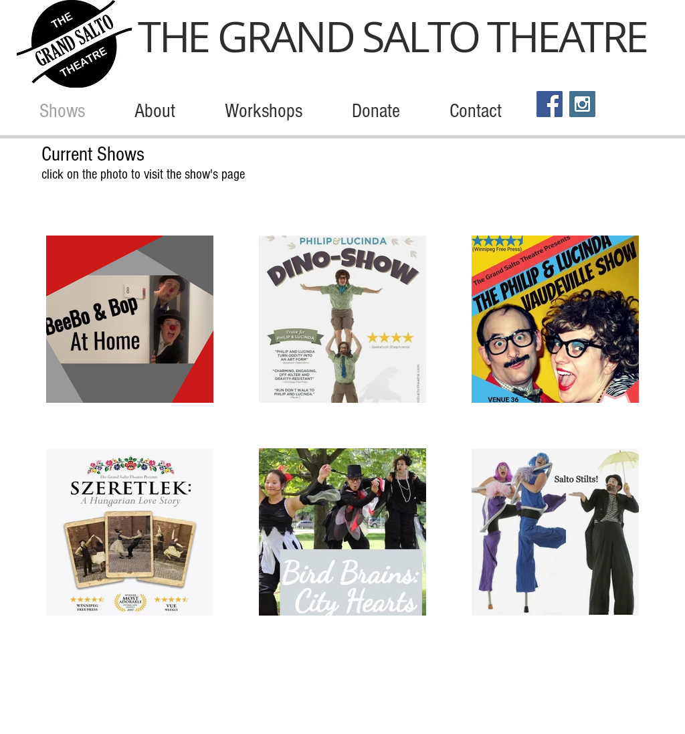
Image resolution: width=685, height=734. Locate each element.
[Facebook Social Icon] (549, 104)
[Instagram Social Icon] (582, 104)
